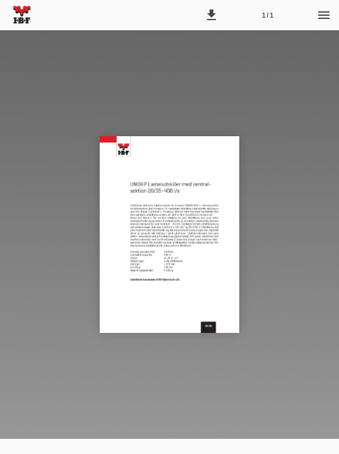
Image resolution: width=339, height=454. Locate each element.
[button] (211, 15)
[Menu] (324, 15)
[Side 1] (267, 15)
